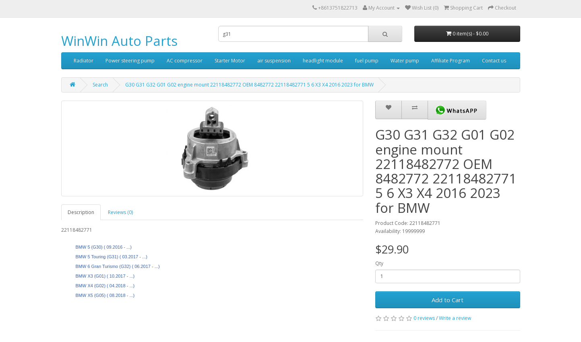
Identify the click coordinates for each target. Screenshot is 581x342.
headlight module (323, 60)
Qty (379, 263)
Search (100, 84)
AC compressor (185, 60)
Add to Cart (447, 300)
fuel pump (366, 60)
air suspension (274, 60)
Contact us (494, 60)
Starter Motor (230, 60)
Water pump (405, 60)
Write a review (455, 318)
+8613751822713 (338, 7)
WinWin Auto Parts (119, 41)
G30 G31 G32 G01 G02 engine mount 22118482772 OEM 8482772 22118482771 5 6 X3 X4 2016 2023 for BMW (249, 84)
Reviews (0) (120, 212)
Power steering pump (130, 60)
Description (81, 212)
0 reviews (424, 318)
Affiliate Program (450, 60)
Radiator (83, 60)
